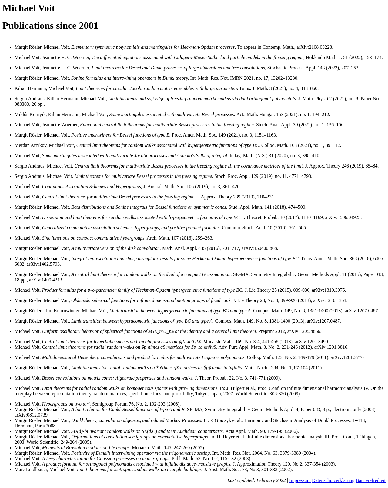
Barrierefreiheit (371, 480)
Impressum (300, 480)
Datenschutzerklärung (333, 480)
